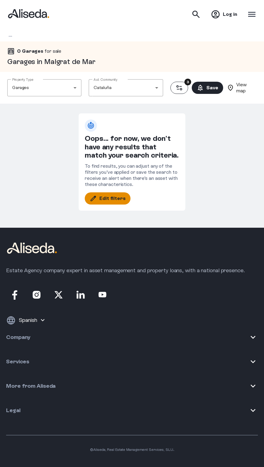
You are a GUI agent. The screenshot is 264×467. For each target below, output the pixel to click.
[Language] (32, 320)
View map (237, 88)
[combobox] (44, 87)
